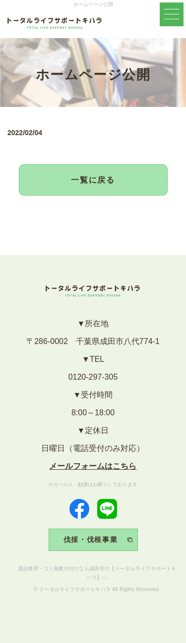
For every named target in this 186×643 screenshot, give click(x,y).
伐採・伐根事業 (90, 540)
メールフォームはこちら (92, 466)
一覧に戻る (93, 180)
